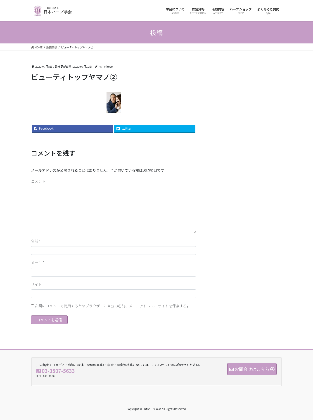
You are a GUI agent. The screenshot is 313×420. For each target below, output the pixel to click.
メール (37, 262)
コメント (38, 181)
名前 (35, 241)
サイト (36, 284)
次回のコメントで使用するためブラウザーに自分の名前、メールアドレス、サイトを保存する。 (112, 305)
